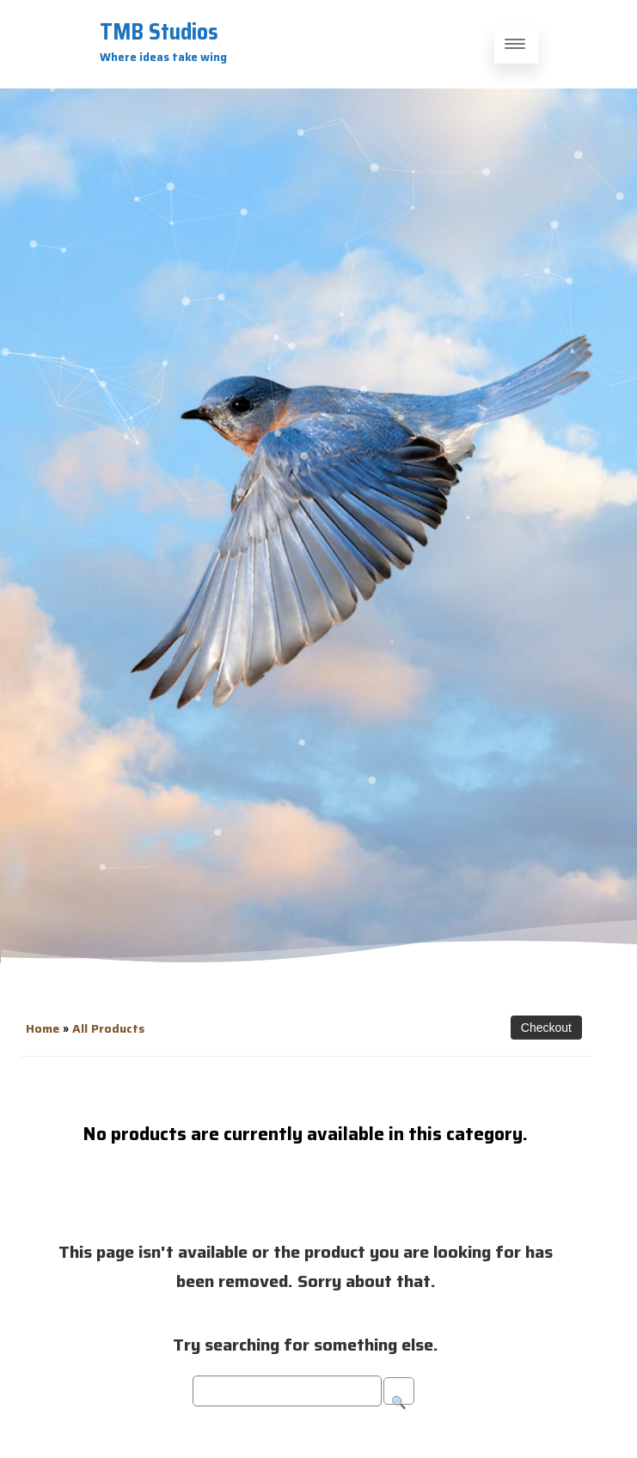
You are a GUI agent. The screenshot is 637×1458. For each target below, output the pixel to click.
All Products (108, 1028)
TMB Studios (159, 31)
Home (42, 1028)
